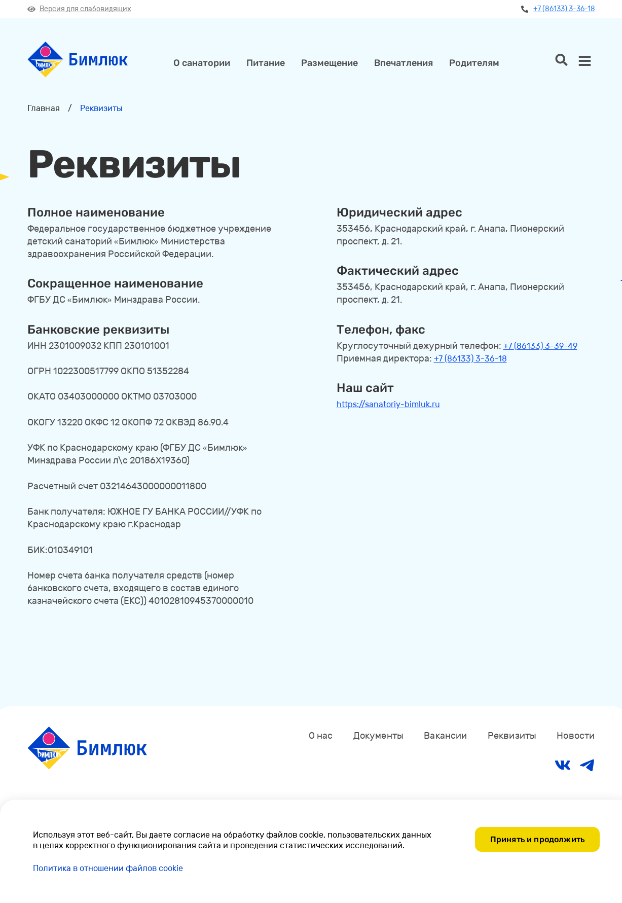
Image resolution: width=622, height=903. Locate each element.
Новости (576, 735)
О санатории (201, 62)
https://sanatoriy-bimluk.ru (388, 404)
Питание (265, 62)
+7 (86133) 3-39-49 (540, 346)
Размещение (329, 62)
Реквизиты (512, 735)
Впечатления (403, 62)
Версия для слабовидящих (79, 9)
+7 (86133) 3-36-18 (558, 9)
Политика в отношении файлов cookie (108, 868)
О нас (321, 735)
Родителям (474, 62)
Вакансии (445, 735)
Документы (378, 735)
